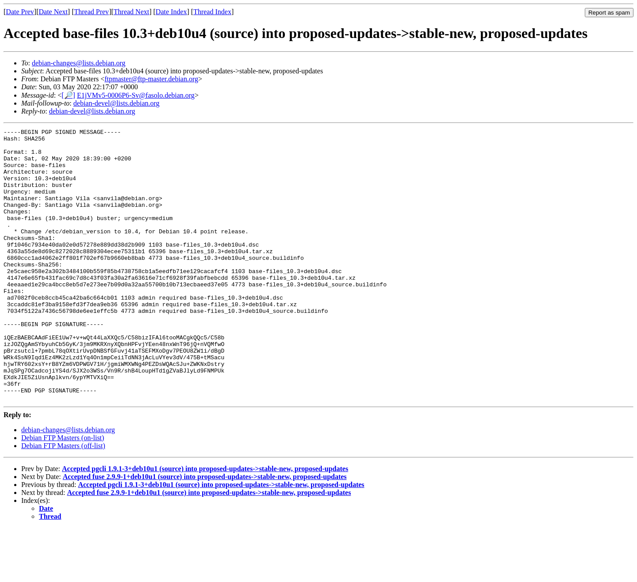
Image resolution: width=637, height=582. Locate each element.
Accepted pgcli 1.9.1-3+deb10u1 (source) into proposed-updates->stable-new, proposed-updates (205, 523)
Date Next (53, 11)
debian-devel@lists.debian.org (116, 103)
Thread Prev (91, 11)
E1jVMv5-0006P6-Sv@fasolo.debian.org (136, 95)
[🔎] (68, 95)
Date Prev (20, 11)
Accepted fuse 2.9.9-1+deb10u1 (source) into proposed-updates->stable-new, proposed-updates (205, 531)
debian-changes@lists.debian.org (79, 63)
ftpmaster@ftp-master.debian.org (151, 79)
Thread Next (131, 11)
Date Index (171, 11)
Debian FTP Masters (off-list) (63, 500)
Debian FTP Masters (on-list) (62, 492)
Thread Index (212, 11)
